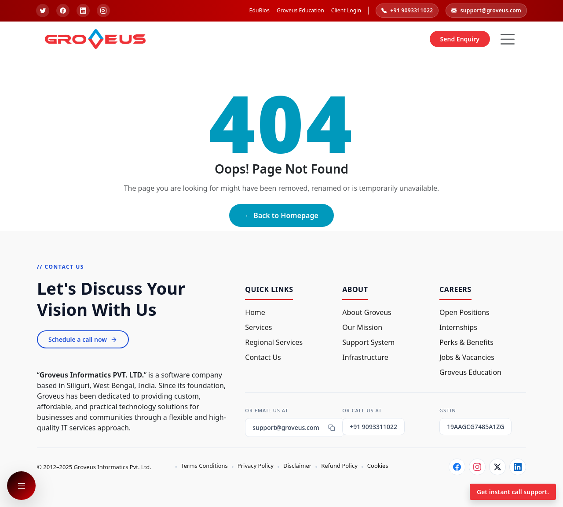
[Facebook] (457, 467)
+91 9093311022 (407, 11)
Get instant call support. (513, 492)
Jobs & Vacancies (466, 357)
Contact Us (263, 357)
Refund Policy (339, 466)
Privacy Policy (256, 466)
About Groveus (366, 312)
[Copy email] (331, 427)
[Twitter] (497, 467)
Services (258, 327)
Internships (458, 327)
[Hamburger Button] (508, 39)
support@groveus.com (486, 11)
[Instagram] (477, 467)
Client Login (346, 10)
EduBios (259, 10)
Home (255, 312)
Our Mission (362, 327)
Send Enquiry (459, 39)
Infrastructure (365, 357)
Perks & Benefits (466, 342)
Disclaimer (297, 466)
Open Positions (464, 312)
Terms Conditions (204, 466)
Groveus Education (300, 10)
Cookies (377, 466)
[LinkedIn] (517, 467)
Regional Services (274, 342)
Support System (368, 342)
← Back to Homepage (281, 215)
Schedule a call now (82, 339)
